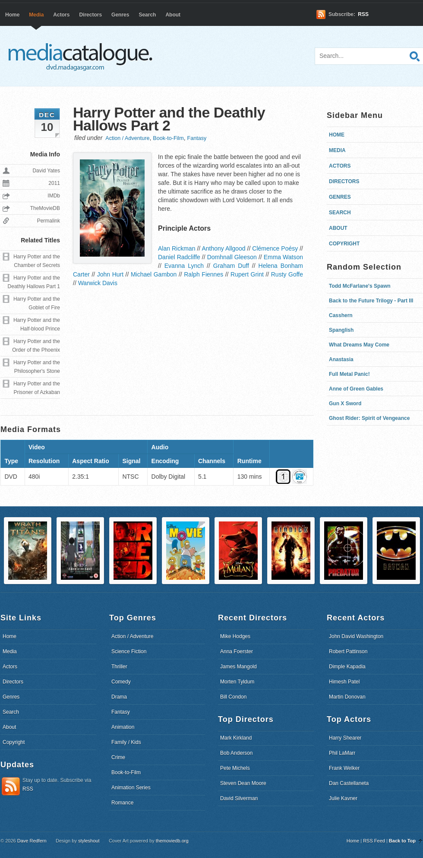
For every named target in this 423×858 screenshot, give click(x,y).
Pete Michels (235, 768)
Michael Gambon (154, 274)
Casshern (341, 315)
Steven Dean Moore (243, 783)
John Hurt (110, 274)
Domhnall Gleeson (232, 257)
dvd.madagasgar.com (82, 56)
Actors (61, 15)
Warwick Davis (97, 283)
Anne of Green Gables (356, 389)
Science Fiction (128, 651)
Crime (118, 757)
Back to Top (402, 840)
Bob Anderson (236, 753)
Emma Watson (283, 257)
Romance (122, 803)
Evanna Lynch (184, 265)
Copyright (344, 244)
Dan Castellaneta (349, 783)
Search (147, 15)
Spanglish (341, 330)
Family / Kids (126, 742)
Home (12, 15)
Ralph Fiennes (203, 274)
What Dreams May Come (359, 345)
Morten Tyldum (237, 682)
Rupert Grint (247, 274)
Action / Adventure (127, 138)
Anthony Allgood (223, 248)
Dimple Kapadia (347, 667)
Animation (122, 727)
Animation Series (131, 788)
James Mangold (238, 667)
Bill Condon (233, 697)
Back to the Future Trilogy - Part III (371, 301)
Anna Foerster (236, 651)
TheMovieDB (45, 208)
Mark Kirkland (236, 738)
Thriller (119, 667)
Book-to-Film (168, 138)
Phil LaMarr (342, 753)
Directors (90, 15)
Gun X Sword (345, 403)
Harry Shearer (345, 738)
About (172, 15)
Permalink (48, 221)
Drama (119, 697)
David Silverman (239, 798)
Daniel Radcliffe (179, 257)
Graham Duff (231, 265)
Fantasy (196, 138)
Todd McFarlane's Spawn (360, 286)
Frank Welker (344, 768)
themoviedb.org (172, 840)
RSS (363, 14)
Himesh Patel (344, 682)
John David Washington (356, 636)
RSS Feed (374, 840)
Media (36, 15)
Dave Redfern (32, 840)
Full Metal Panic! (349, 374)
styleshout (89, 840)
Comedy (121, 682)
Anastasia (341, 359)
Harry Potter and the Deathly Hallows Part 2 (169, 118)
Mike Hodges (235, 636)
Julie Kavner (343, 798)
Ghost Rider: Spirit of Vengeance (369, 418)
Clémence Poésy (275, 248)
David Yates (46, 171)
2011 (54, 183)
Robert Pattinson (348, 651)
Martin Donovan (347, 697)
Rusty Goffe (287, 274)
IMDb (53, 196)
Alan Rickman (176, 248)
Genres (120, 15)
